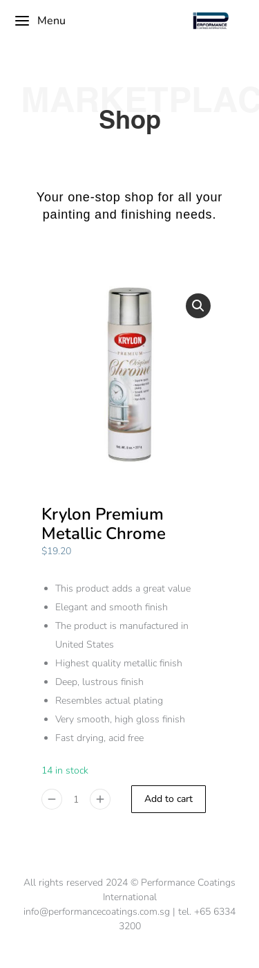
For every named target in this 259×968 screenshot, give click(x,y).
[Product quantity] (76, 799)
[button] (198, 305)
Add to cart (168, 798)
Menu (40, 20)
